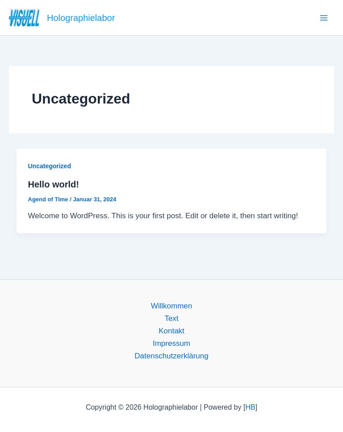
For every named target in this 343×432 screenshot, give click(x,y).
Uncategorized (49, 166)
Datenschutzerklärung (171, 356)
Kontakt (171, 331)
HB (250, 407)
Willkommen (171, 306)
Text (171, 318)
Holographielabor (81, 18)
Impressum (171, 343)
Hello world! (53, 184)
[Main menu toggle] (324, 18)
